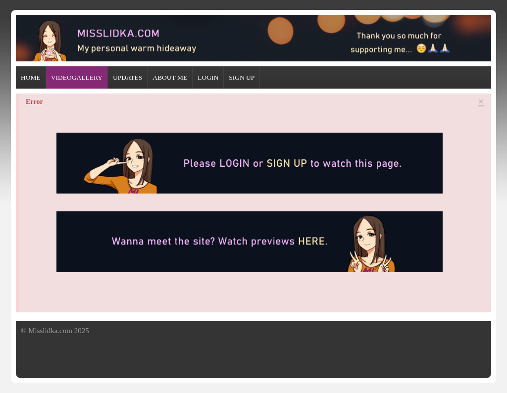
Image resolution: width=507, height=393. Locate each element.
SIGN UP (241, 77)
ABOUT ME (169, 77)
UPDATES (127, 77)
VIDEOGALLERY (76, 77)
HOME (31, 77)
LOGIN (208, 77)
